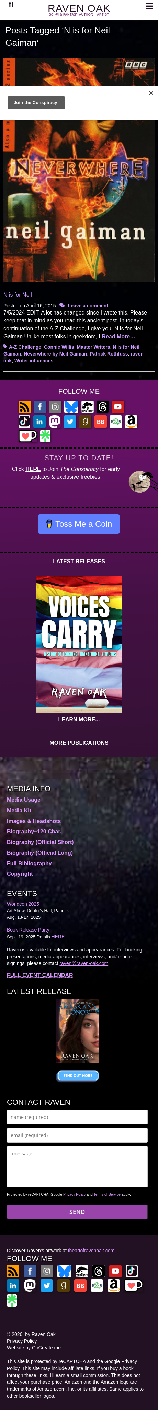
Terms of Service (107, 1194)
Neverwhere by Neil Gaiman (55, 354)
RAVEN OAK (79, 8)
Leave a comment (88, 305)
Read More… (118, 336)
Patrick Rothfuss (109, 354)
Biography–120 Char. (34, 831)
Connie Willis (59, 347)
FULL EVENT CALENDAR (40, 975)
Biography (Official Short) (40, 842)
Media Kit (19, 810)
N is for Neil (17, 295)
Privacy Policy (74, 1194)
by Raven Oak (40, 1334)
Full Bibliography (29, 863)
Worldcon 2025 (23, 904)
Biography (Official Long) (40, 853)
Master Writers (93, 347)
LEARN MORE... (79, 719)
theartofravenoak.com (91, 1250)
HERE (33, 469)
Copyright (20, 874)
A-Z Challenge (25, 347)
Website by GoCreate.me (34, 1347)
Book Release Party (28, 930)
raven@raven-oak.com (83, 963)
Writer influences (33, 360)
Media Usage (24, 800)
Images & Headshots (34, 821)
